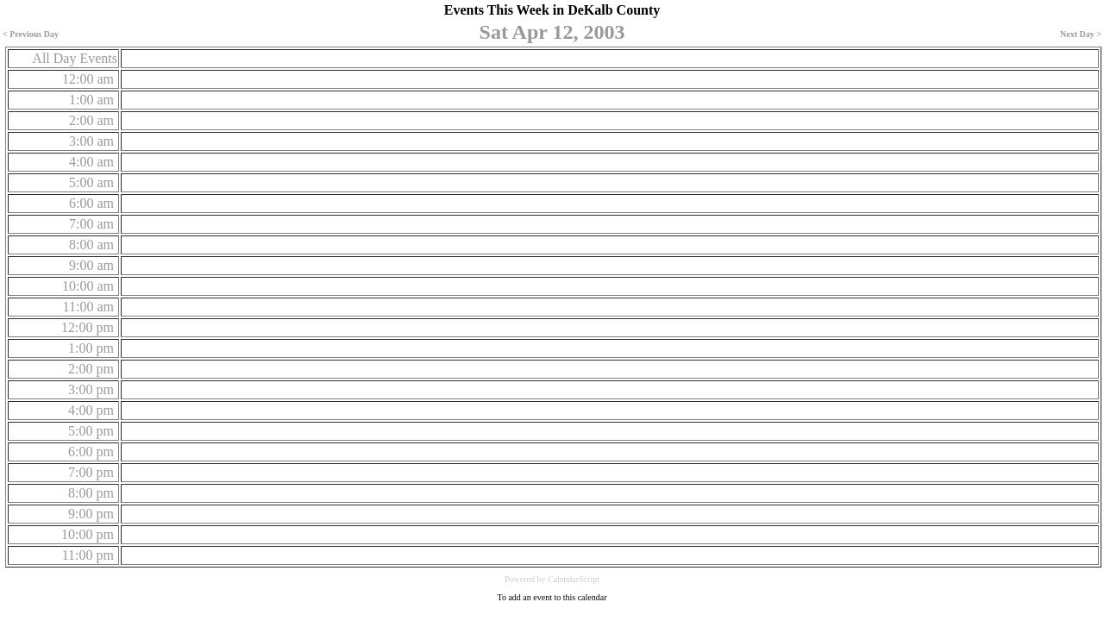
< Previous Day (31, 34)
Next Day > (1080, 34)
